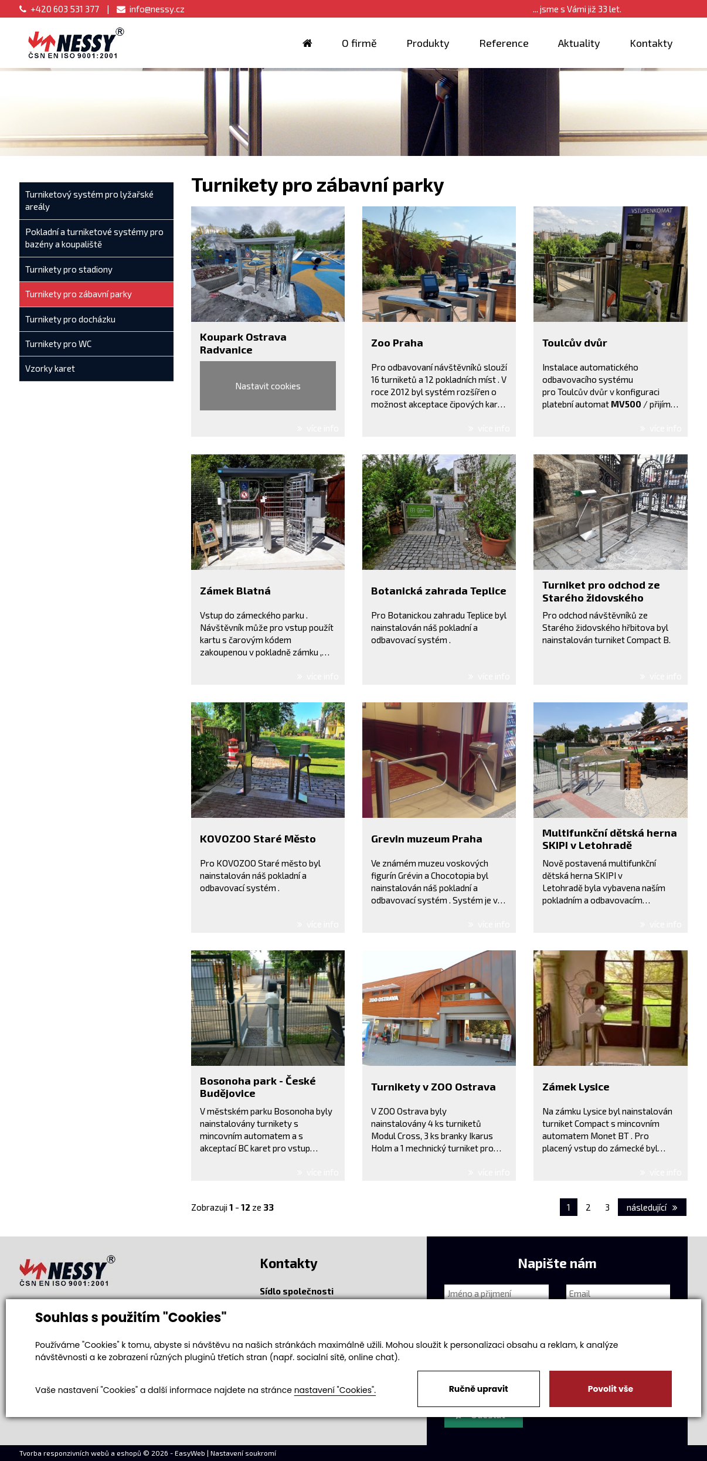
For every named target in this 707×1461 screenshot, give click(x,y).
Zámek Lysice (576, 1086)
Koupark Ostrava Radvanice (243, 343)
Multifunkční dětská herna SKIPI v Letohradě (609, 839)
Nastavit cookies (268, 385)
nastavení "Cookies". (335, 1390)
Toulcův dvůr (574, 342)
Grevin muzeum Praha (426, 838)
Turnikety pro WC (58, 343)
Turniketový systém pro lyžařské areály (89, 200)
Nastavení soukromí (243, 1453)
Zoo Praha (397, 342)
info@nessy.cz (151, 9)
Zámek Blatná (235, 590)
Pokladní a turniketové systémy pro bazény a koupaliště (94, 237)
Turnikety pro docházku (70, 319)
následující (652, 1207)
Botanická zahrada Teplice (439, 590)
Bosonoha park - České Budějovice (258, 1087)
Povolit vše (610, 1389)
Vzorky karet (50, 368)
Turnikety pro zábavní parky (78, 293)
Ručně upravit (478, 1389)
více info (318, 428)
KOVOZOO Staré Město (258, 838)
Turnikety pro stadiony (69, 269)
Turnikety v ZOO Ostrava (433, 1086)
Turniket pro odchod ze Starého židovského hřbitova (601, 597)
